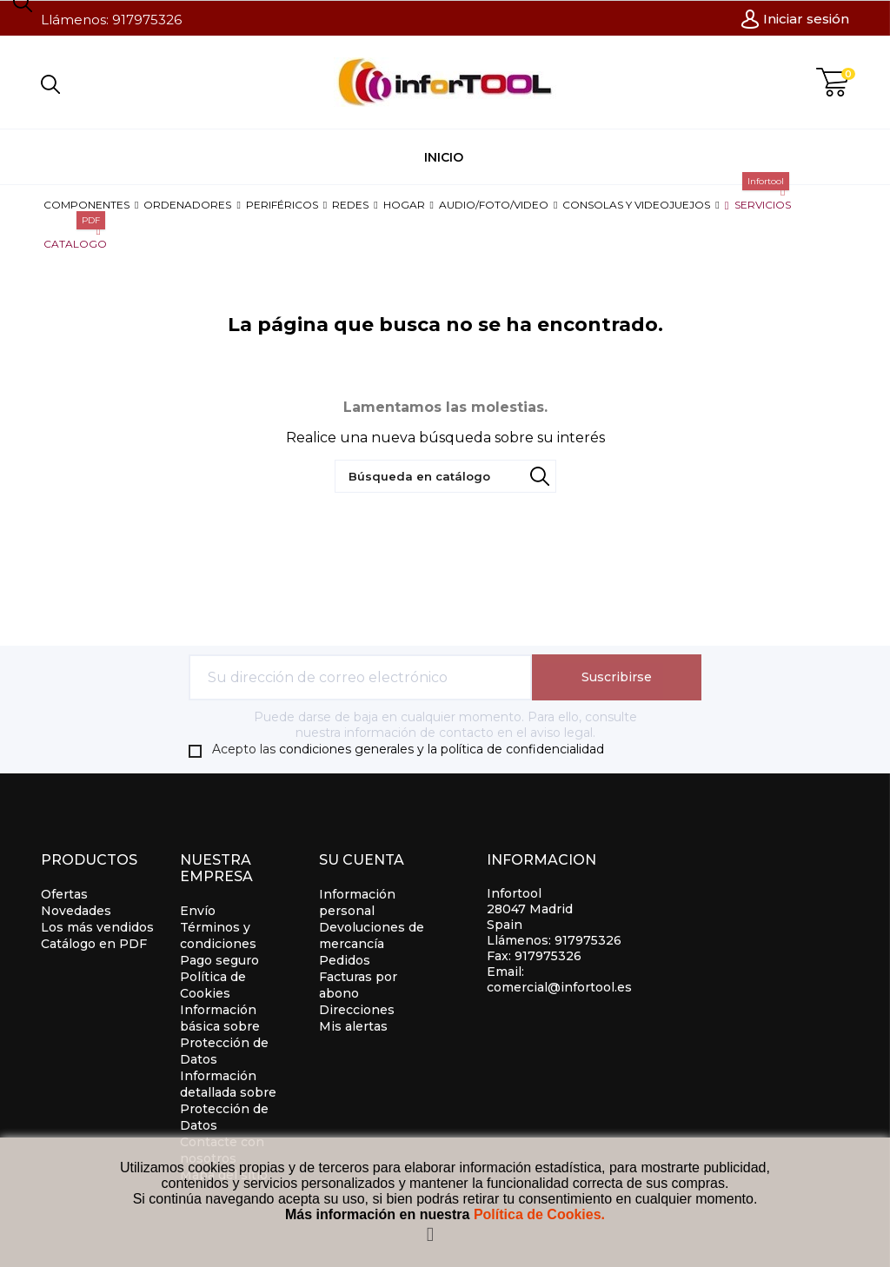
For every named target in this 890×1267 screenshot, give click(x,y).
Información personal (357, 902)
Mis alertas (353, 1026)
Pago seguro (219, 960)
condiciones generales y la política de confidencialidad (441, 749)
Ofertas (64, 894)
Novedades (76, 911)
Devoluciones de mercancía (371, 935)
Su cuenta (361, 860)
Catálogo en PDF (94, 944)
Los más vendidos (97, 927)
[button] (91, 204)
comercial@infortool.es (559, 987)
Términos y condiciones (218, 935)
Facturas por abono (358, 985)
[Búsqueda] (445, 476)
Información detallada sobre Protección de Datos (228, 1100)
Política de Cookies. (539, 1214)
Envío (198, 911)
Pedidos (344, 960)
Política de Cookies (213, 985)
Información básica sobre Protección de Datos (224, 1034)
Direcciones (357, 1010)
